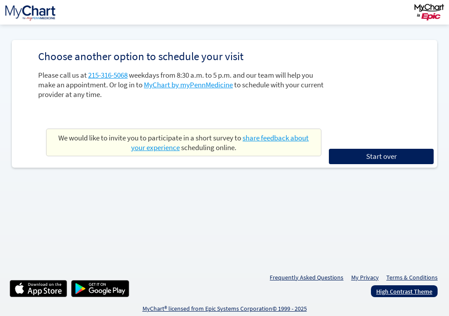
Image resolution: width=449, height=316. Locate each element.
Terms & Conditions (412, 277)
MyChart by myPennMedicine (188, 85)
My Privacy (365, 277)
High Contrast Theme (404, 291)
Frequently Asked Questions (306, 277)
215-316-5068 (108, 75)
